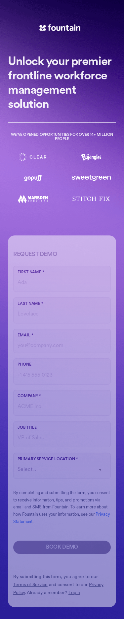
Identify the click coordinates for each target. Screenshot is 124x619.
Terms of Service (30, 584)
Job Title (27, 428)
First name (31, 272)
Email (25, 335)
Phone (24, 365)
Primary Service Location (48, 459)
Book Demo (62, 547)
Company (29, 396)
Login (74, 592)
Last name (30, 304)
